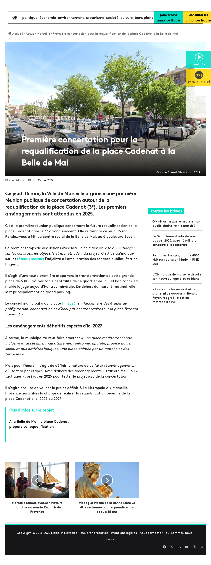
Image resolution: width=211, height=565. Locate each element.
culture (126, 29)
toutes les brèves (166, 223)
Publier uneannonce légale (168, 30)
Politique (29, 29)
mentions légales (124, 545)
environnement (71, 29)
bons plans (144, 29)
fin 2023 (68, 315)
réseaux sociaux (30, 270)
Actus (30, 46)
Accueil (15, 46)
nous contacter (151, 545)
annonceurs (105, 551)
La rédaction (19, 192)
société (112, 29)
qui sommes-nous (179, 545)
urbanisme (95, 29)
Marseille (43, 46)
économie (47, 29)
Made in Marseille (64, 545)
